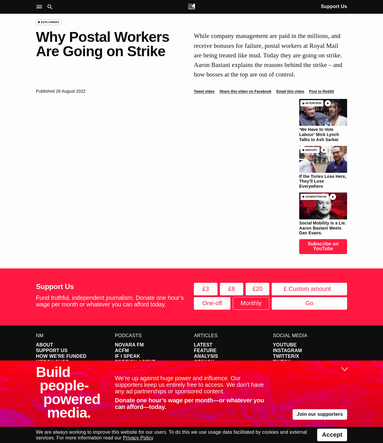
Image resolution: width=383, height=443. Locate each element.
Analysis (206, 356)
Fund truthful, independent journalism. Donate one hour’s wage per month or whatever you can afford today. (110, 301)
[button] (40, 7)
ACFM (122, 350)
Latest (203, 344)
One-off (212, 303)
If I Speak (127, 356)
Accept (332, 434)
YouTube (285, 344)
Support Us (334, 6)
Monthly (251, 303)
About (44, 344)
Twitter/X (286, 356)
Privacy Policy (138, 437)
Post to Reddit (321, 91)
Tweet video (204, 91)
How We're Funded (61, 356)
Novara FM (129, 344)
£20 (257, 288)
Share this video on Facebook (245, 91)
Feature (205, 350)
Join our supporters (320, 414)
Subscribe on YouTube (323, 246)
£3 (205, 288)
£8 (231, 288)
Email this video (290, 91)
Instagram (287, 350)
